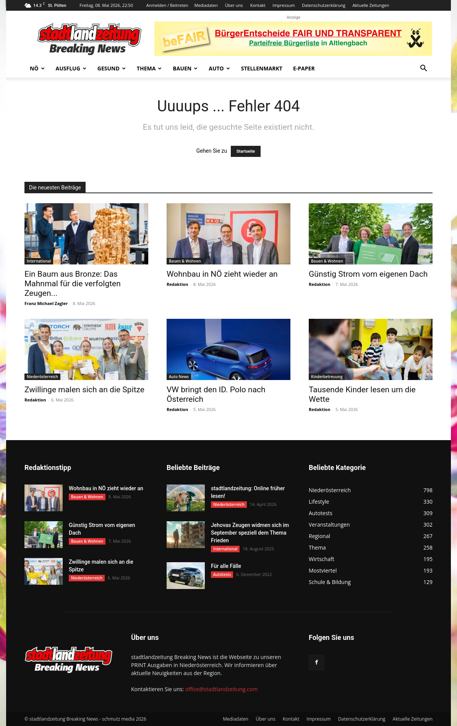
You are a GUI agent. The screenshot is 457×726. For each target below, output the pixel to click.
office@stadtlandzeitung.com (221, 689)
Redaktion (177, 284)
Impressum (283, 5)
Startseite (246, 151)
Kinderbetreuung (326, 376)
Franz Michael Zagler (46, 303)
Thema (149, 68)
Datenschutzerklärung (323, 5)
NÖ (37, 68)
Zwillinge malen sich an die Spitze (84, 389)
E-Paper (304, 68)
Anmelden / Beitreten (167, 5)
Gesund (111, 68)
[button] (423, 69)
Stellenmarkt (261, 68)
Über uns (234, 5)
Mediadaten (206, 5)
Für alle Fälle (226, 566)
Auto (219, 68)
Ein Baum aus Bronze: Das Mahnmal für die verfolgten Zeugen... (72, 283)
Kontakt (258, 5)
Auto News (179, 376)
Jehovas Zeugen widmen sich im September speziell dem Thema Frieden (250, 532)
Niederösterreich (42, 376)
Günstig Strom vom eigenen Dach (368, 274)
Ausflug (71, 68)
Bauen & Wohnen (185, 261)
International (39, 261)
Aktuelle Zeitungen (370, 5)
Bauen (185, 68)
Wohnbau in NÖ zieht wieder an (222, 274)
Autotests (222, 574)
